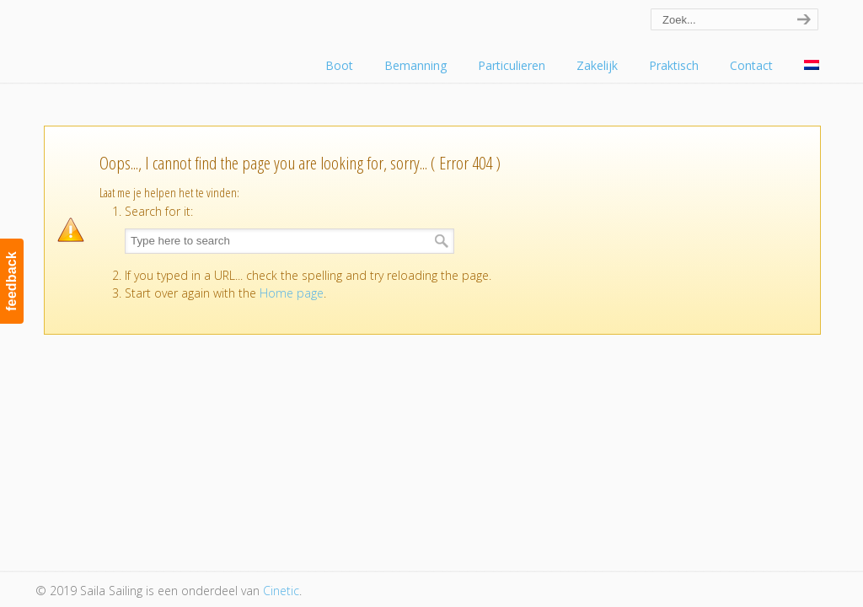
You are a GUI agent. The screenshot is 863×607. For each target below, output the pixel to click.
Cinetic (281, 591)
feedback (11, 281)
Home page (292, 293)
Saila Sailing (128, 36)
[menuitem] (811, 65)
